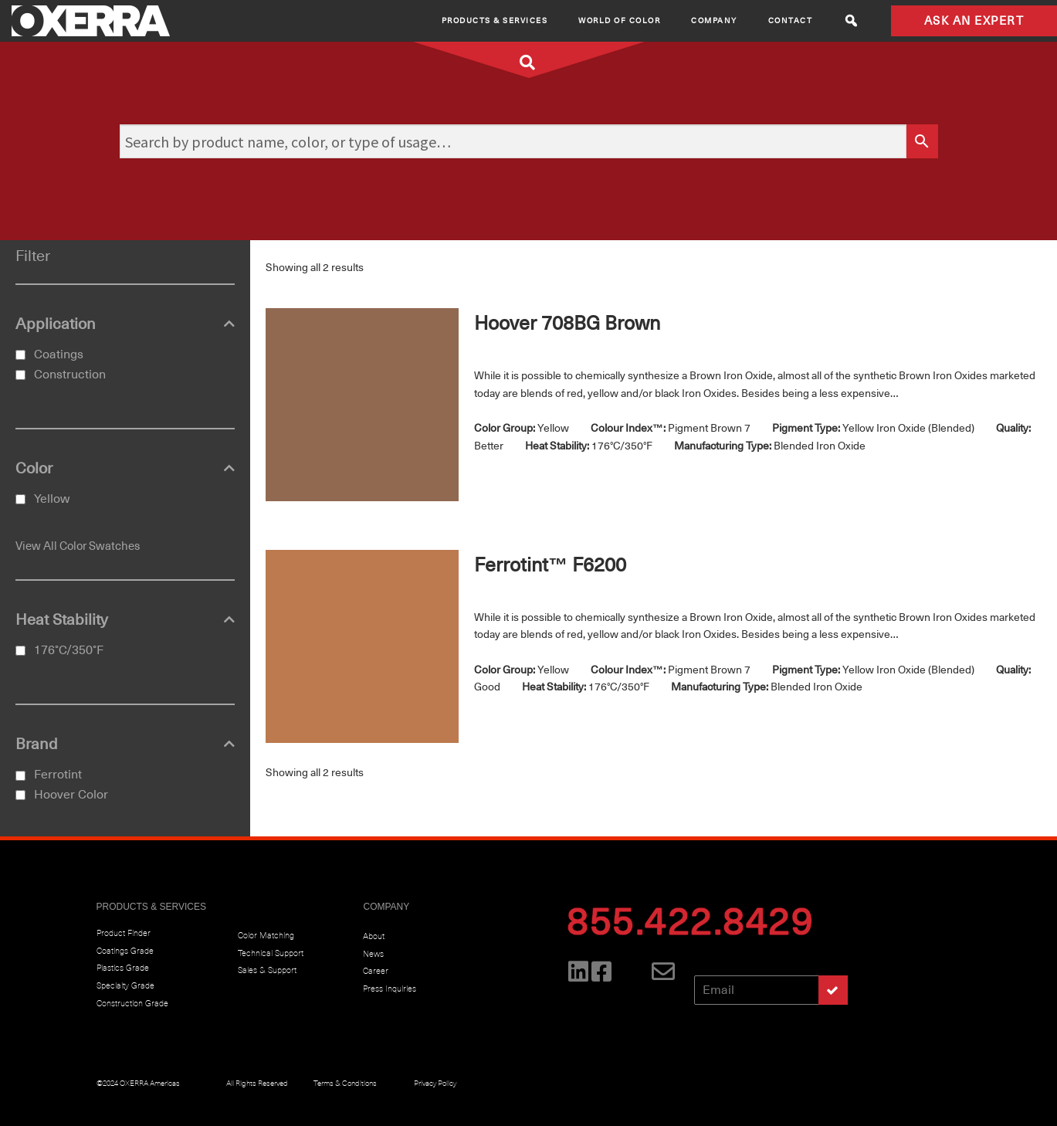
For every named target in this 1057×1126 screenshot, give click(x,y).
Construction (70, 375)
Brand (125, 744)
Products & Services (495, 20)
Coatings (58, 354)
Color (125, 469)
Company (714, 20)
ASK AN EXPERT (974, 21)
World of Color (619, 20)
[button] (851, 20)
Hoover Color (71, 795)
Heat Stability (125, 620)
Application (125, 324)
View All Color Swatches (77, 546)
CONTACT (790, 20)
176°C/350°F (68, 650)
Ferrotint (58, 775)
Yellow (51, 499)
